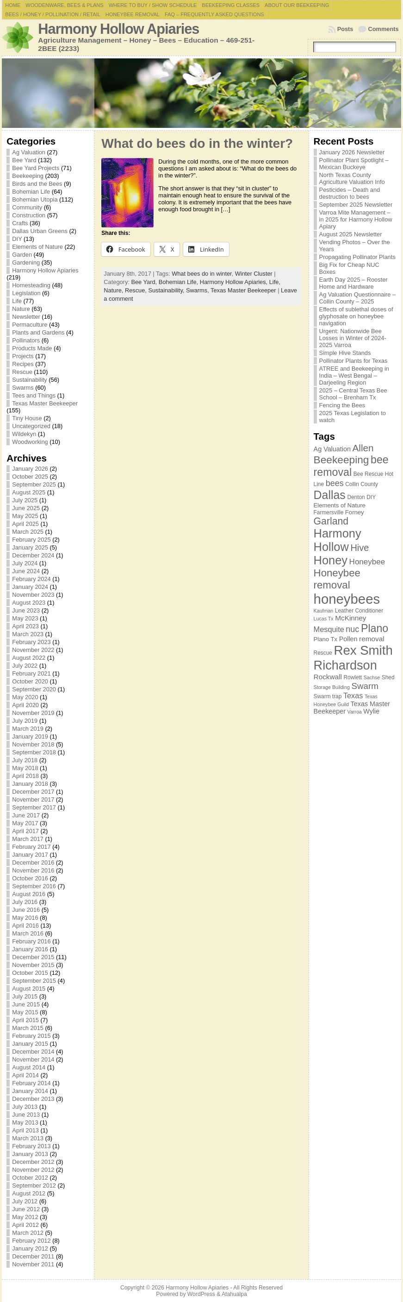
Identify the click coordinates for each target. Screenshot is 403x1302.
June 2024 (26, 571)
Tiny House (27, 418)
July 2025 (24, 500)
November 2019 (33, 712)
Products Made (32, 348)
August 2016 (28, 894)
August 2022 (28, 657)
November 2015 (33, 964)
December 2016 (33, 862)
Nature (21, 308)
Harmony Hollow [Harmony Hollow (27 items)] (337, 540)
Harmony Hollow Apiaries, (234, 281)
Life (17, 300)
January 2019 (30, 736)
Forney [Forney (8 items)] (354, 512)
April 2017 (25, 831)
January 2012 (30, 1248)
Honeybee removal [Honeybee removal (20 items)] (337, 579)
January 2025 (30, 547)
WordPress (201, 1294)
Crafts (20, 223)
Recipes (22, 363)
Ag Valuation (28, 152)
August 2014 (28, 1067)
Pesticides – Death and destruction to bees (349, 193)
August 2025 (28, 492)
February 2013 (31, 1146)
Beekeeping (27, 175)
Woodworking (30, 441)
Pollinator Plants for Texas (353, 360)
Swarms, (198, 290)
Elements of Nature (37, 246)
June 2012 (26, 1209)
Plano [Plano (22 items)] (374, 628)
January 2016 (30, 949)
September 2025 (34, 484)
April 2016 (25, 925)
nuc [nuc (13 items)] (352, 629)
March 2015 (27, 1027)
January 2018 (30, 783)
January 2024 (30, 586)
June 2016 (26, 909)
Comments (383, 28)
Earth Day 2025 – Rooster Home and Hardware (353, 283)
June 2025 (26, 508)
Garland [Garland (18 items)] (331, 521)
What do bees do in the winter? (197, 143)
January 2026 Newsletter (352, 152)
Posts (345, 28)
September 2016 (34, 886)
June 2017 (26, 815)
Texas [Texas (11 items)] (353, 695)
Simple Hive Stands (345, 352)
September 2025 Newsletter (356, 204)
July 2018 (24, 760)
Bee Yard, (144, 281)
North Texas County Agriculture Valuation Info (352, 178)
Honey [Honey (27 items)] (330, 560)
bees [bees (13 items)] (335, 483)
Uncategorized (31, 426)
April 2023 (25, 626)
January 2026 (30, 468)
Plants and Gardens (38, 332)
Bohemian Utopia (34, 199)
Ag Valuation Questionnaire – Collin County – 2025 (357, 298)
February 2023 (31, 641)
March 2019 (27, 728)
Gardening (26, 262)
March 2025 (27, 531)
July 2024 (24, 563)
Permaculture (29, 324)
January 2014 (30, 1090)
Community (27, 207)
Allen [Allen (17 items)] (362, 447)
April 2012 (25, 1224)
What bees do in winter (201, 273)
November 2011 (33, 1264)
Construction (28, 215)
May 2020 (25, 697)
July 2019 (24, 720)
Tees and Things (34, 395)
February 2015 (31, 1035)
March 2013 (27, 1138)
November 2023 (33, 594)
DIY (17, 238)
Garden (22, 254)
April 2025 (25, 523)
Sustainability (29, 379)
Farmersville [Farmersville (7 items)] (329, 512)
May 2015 (25, 1012)
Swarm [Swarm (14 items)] (364, 686)
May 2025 (25, 515)
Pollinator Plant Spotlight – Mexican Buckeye (354, 164)
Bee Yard (24, 160)
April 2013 (25, 1130)
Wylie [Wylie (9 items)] (371, 711)
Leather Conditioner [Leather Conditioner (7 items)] (359, 610)
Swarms (22, 387)
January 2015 (30, 1043)
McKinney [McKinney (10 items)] (350, 618)
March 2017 (27, 838)
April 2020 (25, 705)
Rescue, (137, 290)
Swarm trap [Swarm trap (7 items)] (328, 696)
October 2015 (30, 972)
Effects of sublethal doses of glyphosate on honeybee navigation (356, 316)
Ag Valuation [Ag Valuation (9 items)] (332, 449)
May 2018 (25, 768)
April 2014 (25, 1075)
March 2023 (27, 634)
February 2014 (31, 1083)
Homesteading (31, 285)
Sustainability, (167, 290)
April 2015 (25, 1020)
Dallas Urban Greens (40, 231)
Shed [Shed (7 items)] (388, 677)
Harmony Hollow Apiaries (118, 29)
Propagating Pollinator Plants (357, 256)
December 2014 (33, 1051)
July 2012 (24, 1201)
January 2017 (30, 854)
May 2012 (25, 1217)
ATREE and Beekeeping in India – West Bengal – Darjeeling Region (354, 375)
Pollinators (26, 340)
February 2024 (31, 578)
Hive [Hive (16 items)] (359, 548)
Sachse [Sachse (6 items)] (372, 677)
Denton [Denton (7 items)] (356, 497)
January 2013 (30, 1153)
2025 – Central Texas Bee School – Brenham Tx (353, 394)
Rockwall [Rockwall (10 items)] (328, 677)
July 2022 (24, 665)
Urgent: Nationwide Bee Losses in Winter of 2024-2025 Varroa (352, 338)
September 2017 (34, 807)
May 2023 (25, 618)
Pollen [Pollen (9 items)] (348, 639)
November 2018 (33, 744)
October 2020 (30, 681)
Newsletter (26, 316)
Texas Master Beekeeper (45, 403)
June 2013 (26, 1114)
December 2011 (33, 1256)
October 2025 (30, 476)
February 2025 (31, 539)
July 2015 (24, 996)
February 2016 (31, 941)
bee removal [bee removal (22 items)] (351, 466)
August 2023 (28, 602)
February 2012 (31, 1240)
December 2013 (33, 1098)
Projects (22, 356)
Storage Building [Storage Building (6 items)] (332, 687)
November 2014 (33, 1059)
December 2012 (33, 1161)
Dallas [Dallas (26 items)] (330, 494)
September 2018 (34, 752)
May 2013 (25, 1122)
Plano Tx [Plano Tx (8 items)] (326, 639)
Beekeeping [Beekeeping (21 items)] (341, 460)
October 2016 (30, 878)
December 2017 (33, 791)
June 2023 (26, 610)
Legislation (26, 293)
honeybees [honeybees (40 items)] (347, 599)
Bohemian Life (31, 191)
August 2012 (28, 1193)
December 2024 (33, 555)
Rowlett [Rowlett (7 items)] (353, 677)
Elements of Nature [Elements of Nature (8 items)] (340, 505)
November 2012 (33, 1169)
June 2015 (26, 1004)
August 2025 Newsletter (350, 234)
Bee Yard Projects (35, 167)
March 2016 (27, 933)
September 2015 (34, 980)
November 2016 (33, 870)
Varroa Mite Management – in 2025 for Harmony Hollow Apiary (355, 219)
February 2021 (31, 673)
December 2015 (33, 957)
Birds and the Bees (37, 183)
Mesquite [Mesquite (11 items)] (329, 629)
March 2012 (27, 1232)
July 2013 (24, 1106)
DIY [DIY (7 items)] (371, 497)
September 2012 (34, 1185)
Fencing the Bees (342, 405)
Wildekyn (24, 433)
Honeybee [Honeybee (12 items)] (367, 561)
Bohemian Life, (179, 281)
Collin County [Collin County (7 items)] (361, 484)
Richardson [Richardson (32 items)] (345, 665)
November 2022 (33, 649)
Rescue (22, 371)
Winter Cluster (254, 273)
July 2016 (24, 901)
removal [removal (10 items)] (371, 639)
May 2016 (25, 917)
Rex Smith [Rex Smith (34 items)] (363, 650)
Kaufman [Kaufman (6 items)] (324, 610)
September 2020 (34, 689)
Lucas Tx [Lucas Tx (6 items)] (324, 618)
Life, (274, 281)
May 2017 (25, 823)
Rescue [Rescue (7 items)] (323, 653)
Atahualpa (234, 1294)
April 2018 (25, 775)
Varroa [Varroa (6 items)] (354, 711)
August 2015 (28, 988)
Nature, (114, 290)
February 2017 (31, 846)
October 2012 (30, 1177)
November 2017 (33, 799)
